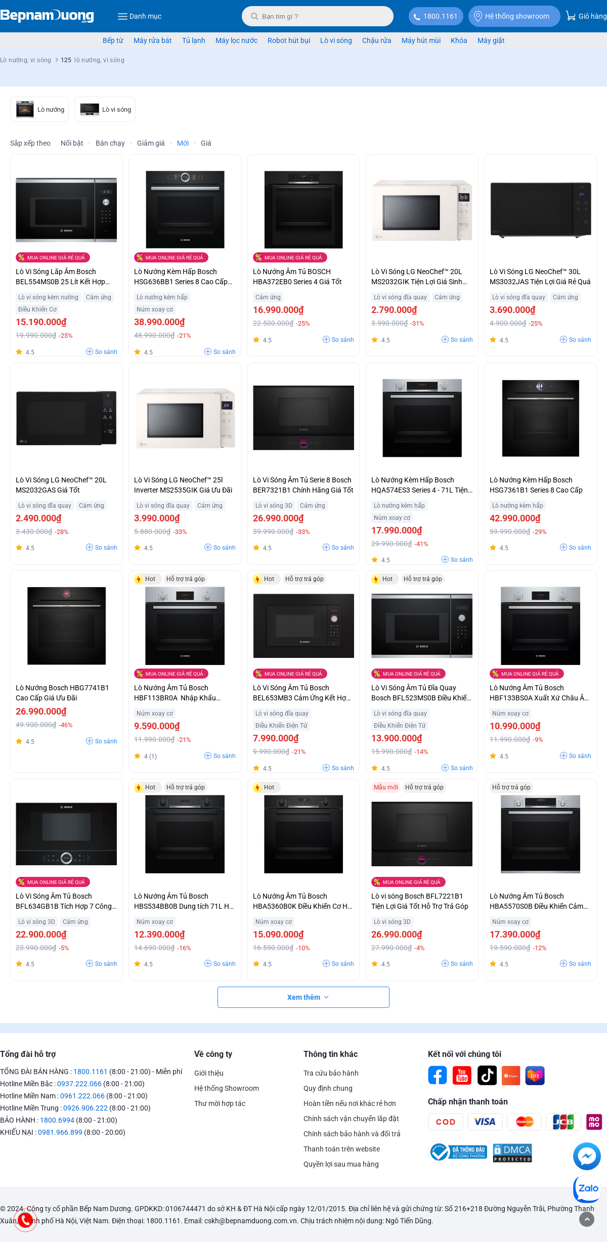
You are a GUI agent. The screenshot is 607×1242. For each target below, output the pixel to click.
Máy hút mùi (421, 40)
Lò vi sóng (336, 40)
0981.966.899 (60, 1132)
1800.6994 (57, 1120)
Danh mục (139, 16)
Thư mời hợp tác (219, 1103)
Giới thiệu (209, 1073)
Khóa (459, 40)
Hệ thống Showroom (226, 1088)
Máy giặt (491, 40)
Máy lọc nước (236, 40)
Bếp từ (113, 40)
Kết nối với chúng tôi (464, 1054)
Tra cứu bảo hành (331, 1073)
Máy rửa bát (153, 40)
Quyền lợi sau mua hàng (341, 1164)
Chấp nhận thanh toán (468, 1101)
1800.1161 (440, 16)
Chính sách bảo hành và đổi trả (352, 1134)
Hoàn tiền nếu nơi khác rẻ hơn (350, 1103)
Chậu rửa (377, 40)
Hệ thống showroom (511, 16)
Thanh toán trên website (342, 1149)
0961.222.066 (82, 1096)
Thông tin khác (331, 1054)
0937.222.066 (79, 1084)
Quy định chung (328, 1088)
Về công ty (213, 1054)
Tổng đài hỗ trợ (28, 1054)
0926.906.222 (85, 1108)
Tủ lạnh (193, 40)
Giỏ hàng (586, 15)
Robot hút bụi (289, 40)
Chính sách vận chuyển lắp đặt (351, 1119)
